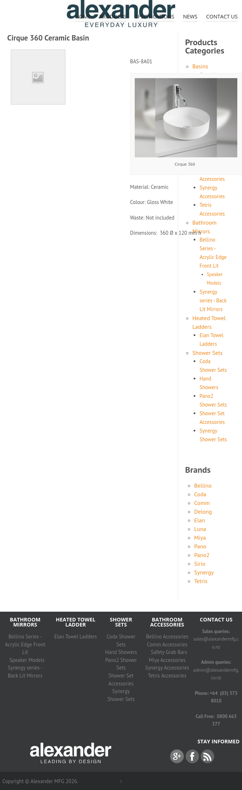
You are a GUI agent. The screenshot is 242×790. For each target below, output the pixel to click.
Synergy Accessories (167, 667)
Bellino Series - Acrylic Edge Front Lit (25, 644)
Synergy (204, 572)
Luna (200, 528)
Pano (200, 546)
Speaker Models (26, 660)
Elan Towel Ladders (75, 636)
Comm (202, 502)
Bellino (203, 485)
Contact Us (222, 16)
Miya (200, 537)
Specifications (154, 16)
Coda (200, 494)
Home (83, 16)
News (190, 16)
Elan (199, 520)
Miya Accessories (167, 660)
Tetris (201, 581)
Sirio (200, 563)
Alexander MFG (47, 781)
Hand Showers (121, 652)
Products (112, 16)
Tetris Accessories (167, 675)
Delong (203, 511)
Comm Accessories (167, 644)
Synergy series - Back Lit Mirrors (213, 300)
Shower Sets (208, 352)
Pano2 (201, 554)
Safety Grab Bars (169, 652)
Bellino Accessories (167, 636)
